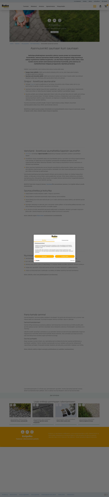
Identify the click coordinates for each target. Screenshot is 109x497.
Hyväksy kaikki (64, 256)
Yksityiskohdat (65, 240)
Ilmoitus (44, 240)
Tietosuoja (72, 260)
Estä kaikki (44, 256)
